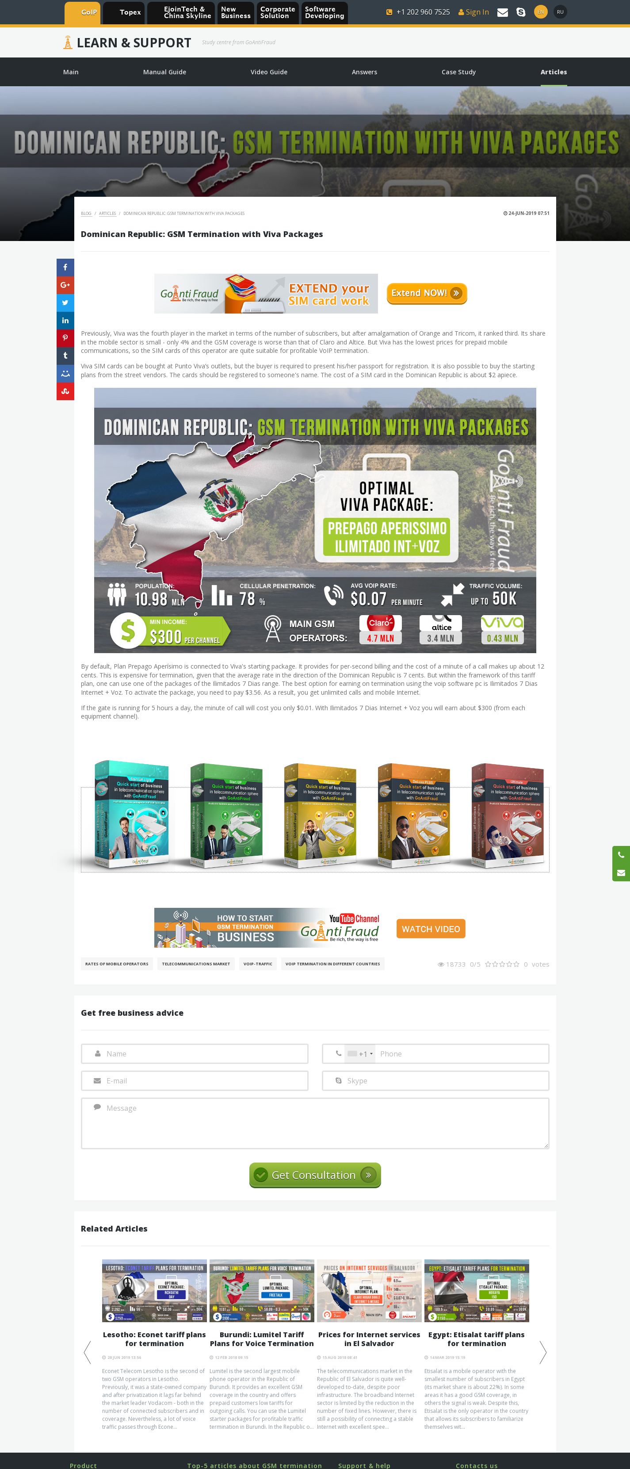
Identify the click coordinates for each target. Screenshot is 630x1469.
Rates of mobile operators (117, 964)
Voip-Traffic (258, 964)
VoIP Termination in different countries (333, 964)
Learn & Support (133, 42)
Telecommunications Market (196, 964)
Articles (108, 213)
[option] (154, 1345)
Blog (86, 213)
